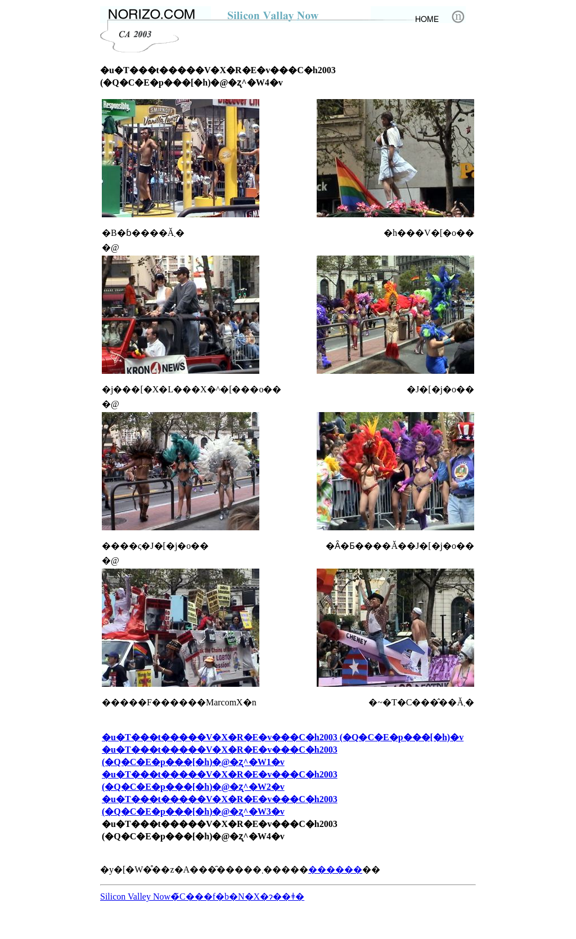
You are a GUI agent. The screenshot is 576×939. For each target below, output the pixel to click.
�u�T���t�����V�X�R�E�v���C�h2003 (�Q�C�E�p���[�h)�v (283, 737)
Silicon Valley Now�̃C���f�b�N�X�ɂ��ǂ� (202, 896)
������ (335, 869)
